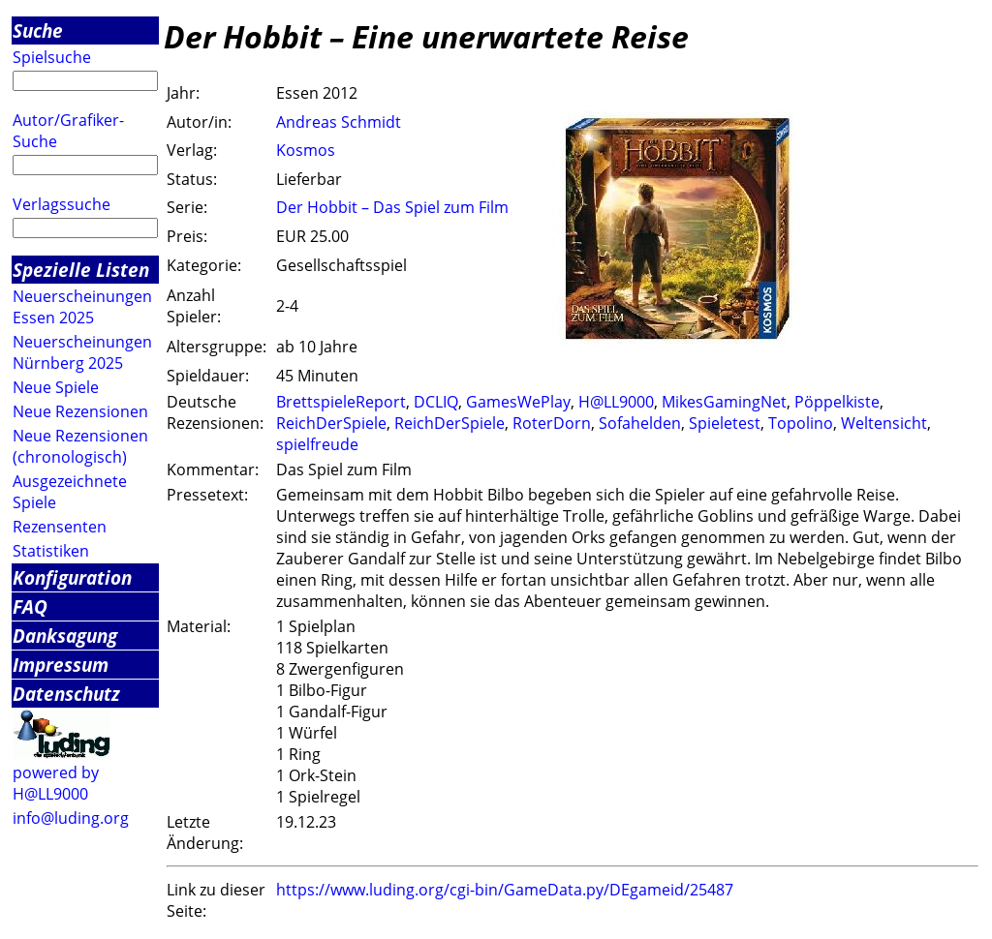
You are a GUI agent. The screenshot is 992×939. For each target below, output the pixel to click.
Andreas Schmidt (338, 122)
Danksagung (65, 635)
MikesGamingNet (724, 401)
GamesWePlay (518, 401)
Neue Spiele (56, 387)
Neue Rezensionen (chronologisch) (80, 446)
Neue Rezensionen (80, 411)
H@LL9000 (616, 401)
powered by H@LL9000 (56, 783)
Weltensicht (884, 423)
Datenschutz (66, 694)
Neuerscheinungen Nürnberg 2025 (82, 352)
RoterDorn (551, 423)
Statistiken (51, 550)
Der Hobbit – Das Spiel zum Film (392, 207)
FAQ (30, 606)
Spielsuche (52, 57)
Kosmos (305, 150)
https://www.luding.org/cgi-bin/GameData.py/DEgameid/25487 (504, 889)
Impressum (60, 664)
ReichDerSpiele (331, 423)
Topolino (800, 423)
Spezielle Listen (81, 270)
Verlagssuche (61, 204)
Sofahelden (640, 423)
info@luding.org (71, 818)
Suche (38, 30)
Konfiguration (72, 577)
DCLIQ (436, 401)
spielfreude (317, 444)
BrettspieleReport (341, 401)
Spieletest (724, 423)
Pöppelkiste (837, 401)
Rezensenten (60, 526)
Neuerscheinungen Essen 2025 (82, 307)
